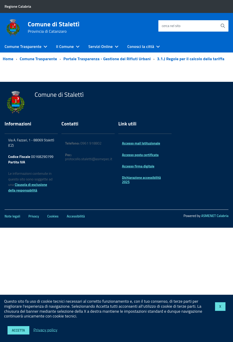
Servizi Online (100, 46)
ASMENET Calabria (214, 215)
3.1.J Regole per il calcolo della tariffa (190, 59)
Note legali (12, 216)
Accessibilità (76, 216)
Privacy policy (45, 330)
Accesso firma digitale (138, 166)
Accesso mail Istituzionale (141, 143)
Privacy (33, 216)
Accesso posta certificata (140, 154)
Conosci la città (140, 46)
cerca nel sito (171, 26)
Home (8, 59)
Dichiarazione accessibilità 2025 (141, 179)
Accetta (18, 330)
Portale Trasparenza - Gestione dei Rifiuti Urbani (107, 59)
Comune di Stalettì (54, 27)
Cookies (52, 216)
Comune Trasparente (23, 46)
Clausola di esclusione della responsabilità (27, 187)
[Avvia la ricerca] (222, 26)
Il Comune (65, 46)
